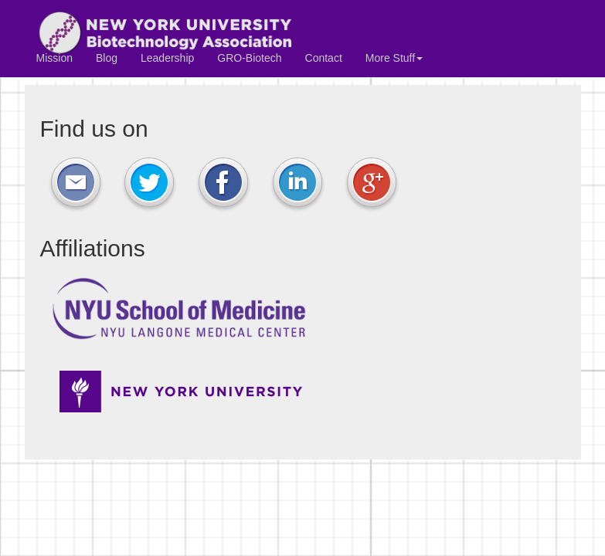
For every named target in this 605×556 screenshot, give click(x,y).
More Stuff (394, 58)
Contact (323, 58)
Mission (54, 58)
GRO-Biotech (249, 58)
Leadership (167, 58)
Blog (106, 58)
